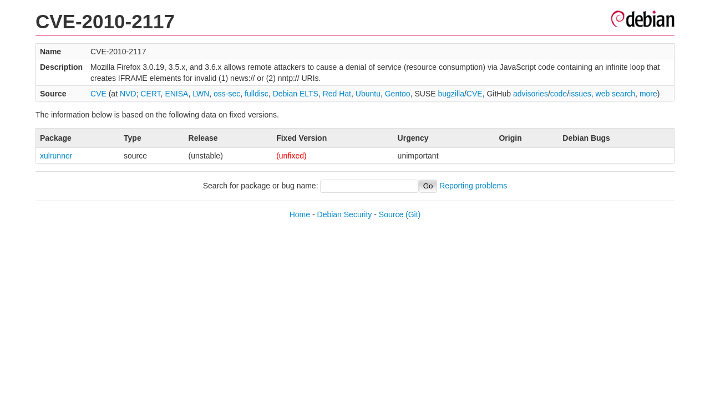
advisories (530, 93)
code (558, 93)
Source (391, 214)
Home (300, 214)
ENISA (176, 93)
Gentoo (397, 93)
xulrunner (56, 155)
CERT (150, 93)
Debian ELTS (295, 93)
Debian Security (344, 214)
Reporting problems (473, 185)
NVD (128, 93)
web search (616, 93)
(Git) (412, 214)
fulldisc (256, 93)
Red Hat (337, 93)
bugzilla (451, 93)
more (648, 93)
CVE (98, 93)
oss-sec (227, 93)
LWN (200, 93)
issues (580, 93)
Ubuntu (368, 93)
